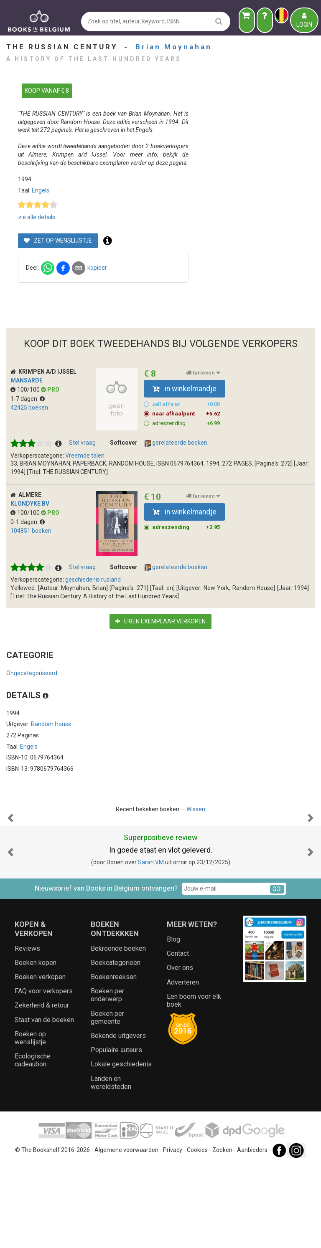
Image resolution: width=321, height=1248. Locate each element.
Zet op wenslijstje (181, 240)
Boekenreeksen (114, 1060)
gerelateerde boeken (176, 443)
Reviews (27, 1032)
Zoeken (222, 1233)
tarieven (203, 373)
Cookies (197, 1233)
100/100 (25, 389)
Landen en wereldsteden (111, 1166)
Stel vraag (82, 442)
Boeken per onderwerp (107, 1078)
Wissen (195, 809)
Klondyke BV (29, 503)
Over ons (180, 1051)
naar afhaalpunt (186, 414)
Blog (173, 1023)
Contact (178, 1037)
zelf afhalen (186, 404)
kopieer (220, 267)
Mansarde (26, 380)
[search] (218, 21)
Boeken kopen (35, 1046)
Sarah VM (151, 945)
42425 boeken (29, 407)
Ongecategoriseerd (31, 673)
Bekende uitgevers (118, 1119)
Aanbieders (252, 1233)
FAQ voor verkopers (44, 1074)
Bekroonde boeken (118, 1032)
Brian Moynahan (173, 47)
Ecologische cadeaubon (33, 1144)
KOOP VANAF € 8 (47, 90)
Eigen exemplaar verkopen (160, 621)
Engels (164, 190)
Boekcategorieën (115, 1046)
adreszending (186, 423)
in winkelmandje (185, 389)
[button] (10, 859)
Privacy (172, 1233)
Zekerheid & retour (42, 1089)
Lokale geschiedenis (121, 1148)
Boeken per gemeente (107, 1101)
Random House (51, 724)
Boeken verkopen (40, 1060)
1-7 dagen (27, 398)
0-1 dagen (27, 522)
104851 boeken (30, 530)
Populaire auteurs (116, 1133)
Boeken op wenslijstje (30, 1121)
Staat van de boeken (44, 1103)
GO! (277, 972)
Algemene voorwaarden (126, 1233)
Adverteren (183, 1066)
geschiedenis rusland (93, 579)
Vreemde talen (84, 455)
